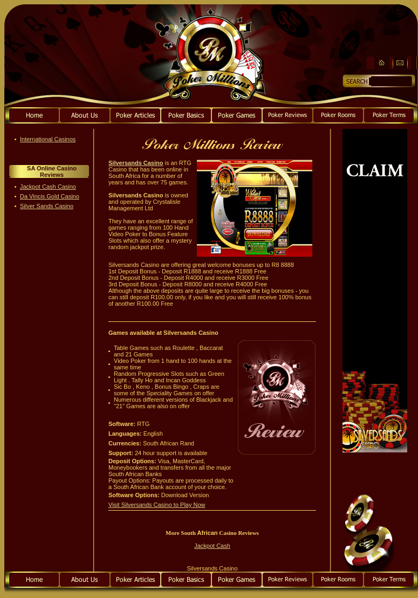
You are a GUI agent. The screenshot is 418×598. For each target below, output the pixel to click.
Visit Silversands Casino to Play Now (156, 504)
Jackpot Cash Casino (48, 186)
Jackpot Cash (212, 545)
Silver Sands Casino (46, 206)
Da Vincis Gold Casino (49, 196)
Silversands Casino (135, 163)
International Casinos (48, 139)
